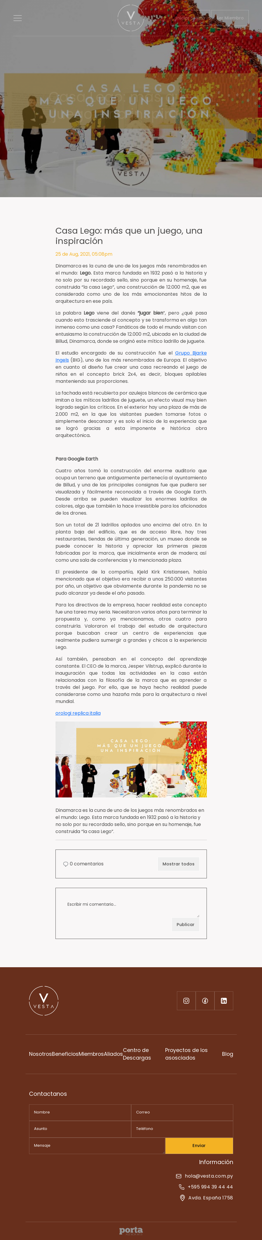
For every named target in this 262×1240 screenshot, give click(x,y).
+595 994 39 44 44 (206, 1187)
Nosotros (40, 1054)
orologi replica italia (78, 713)
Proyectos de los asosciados (186, 1054)
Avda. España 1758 (206, 1197)
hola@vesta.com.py (204, 1176)
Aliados (113, 1054)
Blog (227, 1054)
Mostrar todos (179, 864)
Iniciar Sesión (190, 18)
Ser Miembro (230, 18)
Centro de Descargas (137, 1054)
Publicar (186, 924)
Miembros (91, 1054)
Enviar (199, 1145)
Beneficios (65, 1054)
